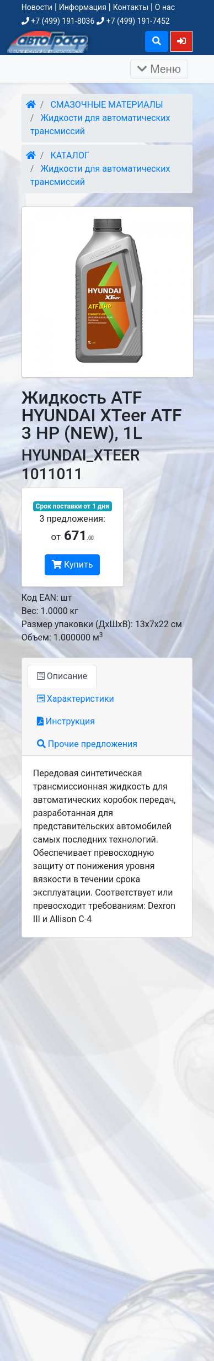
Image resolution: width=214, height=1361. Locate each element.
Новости (37, 7)
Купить (72, 564)
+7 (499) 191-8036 (58, 21)
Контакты (130, 7)
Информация (82, 7)
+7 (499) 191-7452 (133, 21)
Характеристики (75, 698)
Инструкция (66, 721)
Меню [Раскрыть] (159, 69)
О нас (165, 7)
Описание (62, 676)
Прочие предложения (87, 744)
